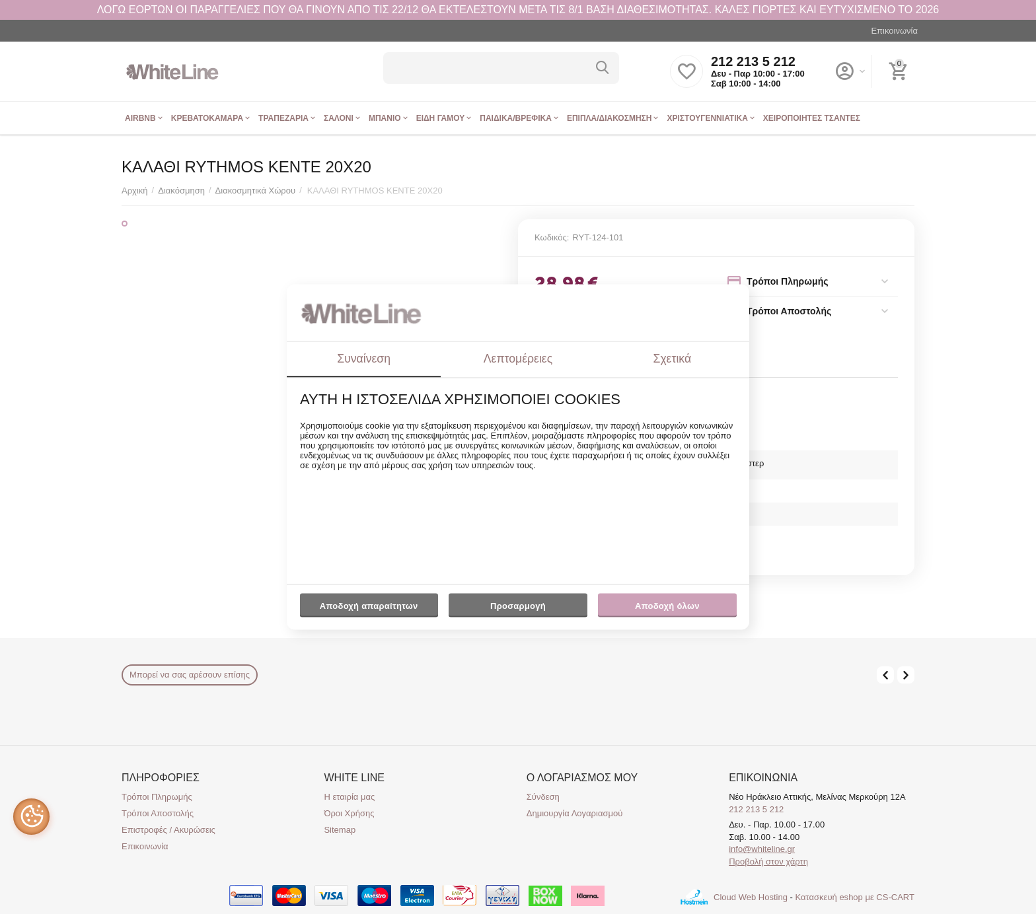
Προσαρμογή (517, 609)
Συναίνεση (363, 358)
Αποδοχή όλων (667, 606)
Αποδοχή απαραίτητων (369, 606)
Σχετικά (672, 358)
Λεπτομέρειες (518, 358)
